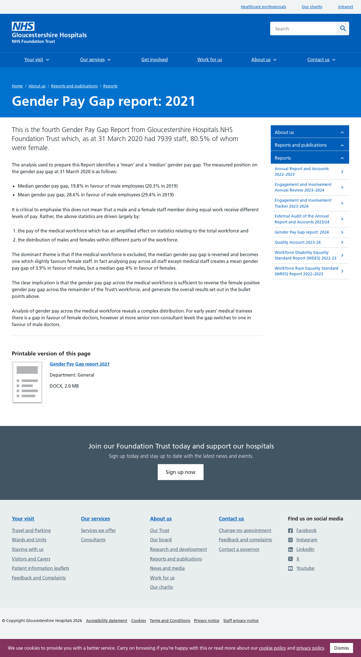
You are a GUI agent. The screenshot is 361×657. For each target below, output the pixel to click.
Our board (161, 539)
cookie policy (272, 648)
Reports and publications (74, 86)
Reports (110, 86)
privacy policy (310, 648)
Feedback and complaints (245, 539)
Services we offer (98, 530)
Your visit (23, 518)
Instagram (302, 539)
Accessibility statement (106, 620)
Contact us (231, 518)
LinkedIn (301, 549)
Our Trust (159, 530)
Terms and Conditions (170, 620)
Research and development (178, 549)
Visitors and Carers (31, 559)
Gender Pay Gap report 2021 (80, 364)
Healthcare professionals (263, 6)
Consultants (93, 539)
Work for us (162, 578)
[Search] (342, 28)
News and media (167, 568)
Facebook (302, 530)
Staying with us (27, 549)
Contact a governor (239, 549)
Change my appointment (245, 530)
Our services (95, 518)
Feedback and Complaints (39, 578)
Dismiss (341, 648)
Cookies (138, 620)
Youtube (301, 568)
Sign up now (180, 472)
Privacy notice (206, 620)
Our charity (312, 6)
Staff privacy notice (241, 620)
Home (17, 86)
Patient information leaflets (40, 568)
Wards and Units (29, 539)
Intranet (345, 6)
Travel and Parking (31, 530)
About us (36, 86)
